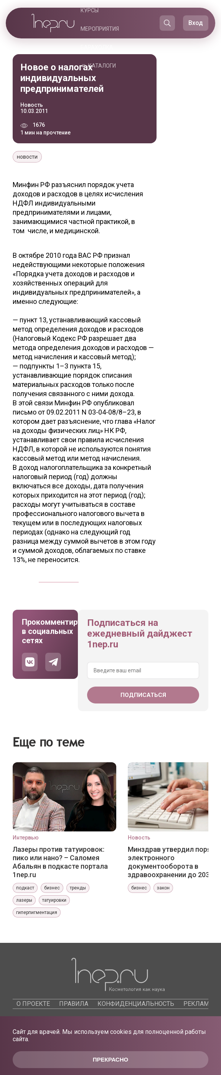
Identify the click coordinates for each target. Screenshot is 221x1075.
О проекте (33, 1003)
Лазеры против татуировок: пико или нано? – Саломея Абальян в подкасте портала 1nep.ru (60, 861)
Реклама (198, 1003)
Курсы (90, 10)
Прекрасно (110, 1059)
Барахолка (97, 47)
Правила (73, 1003)
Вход (195, 23)
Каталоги (102, 66)
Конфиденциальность (135, 1003)
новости (27, 157)
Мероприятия (100, 29)
